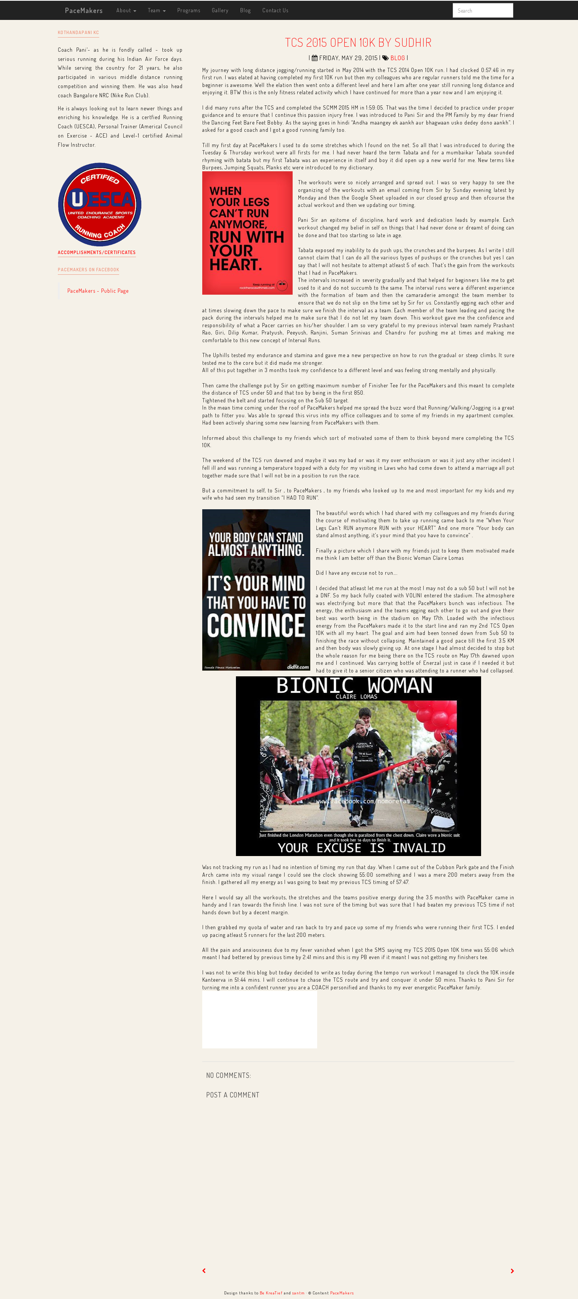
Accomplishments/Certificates (97, 252)
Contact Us (275, 10)
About (126, 10)
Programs (188, 10)
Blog (245, 10)
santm (298, 1293)
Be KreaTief (271, 1293)
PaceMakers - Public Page (98, 290)
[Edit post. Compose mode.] (259, 1019)
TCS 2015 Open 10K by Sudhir (358, 42)
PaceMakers (84, 10)
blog (398, 58)
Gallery (220, 10)
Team (157, 10)
